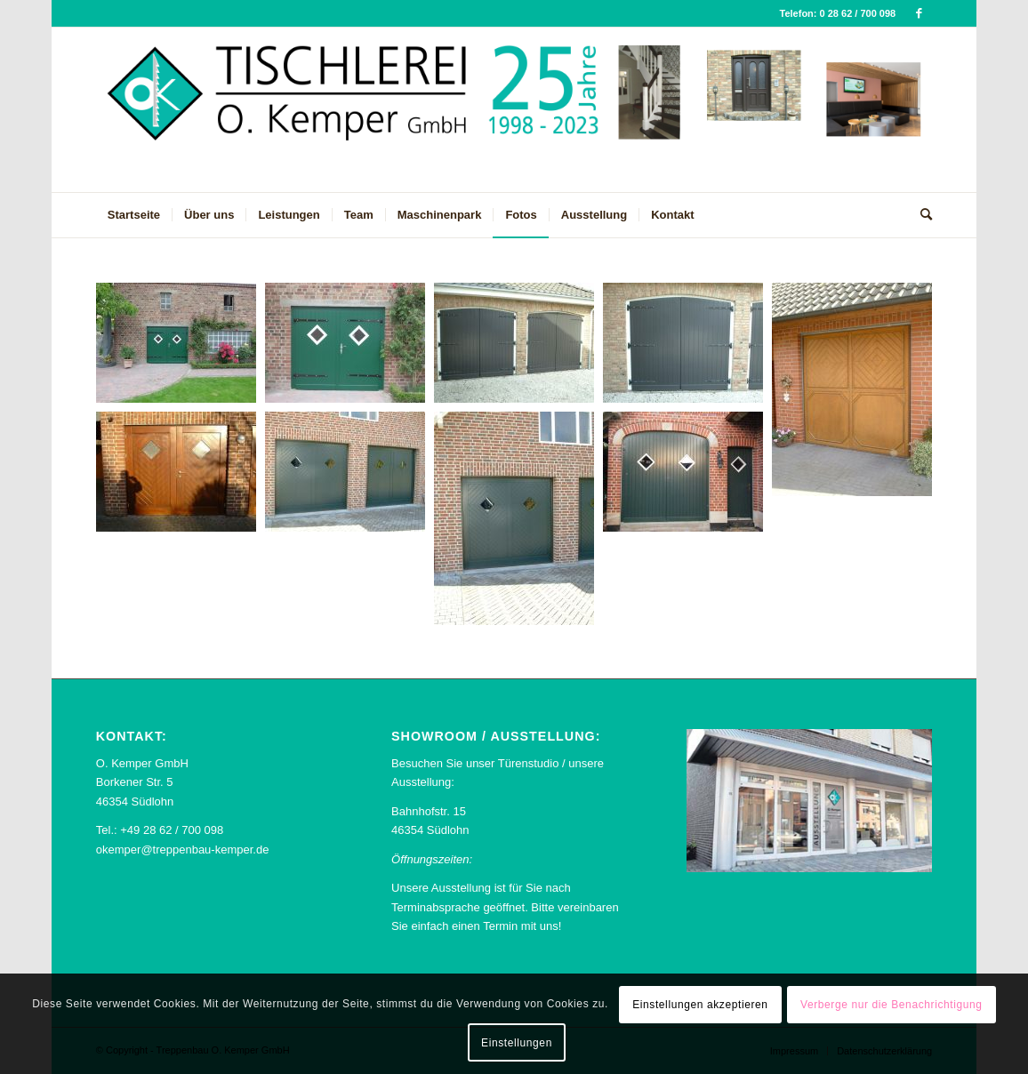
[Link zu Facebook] (918, 13)
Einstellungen (516, 1043)
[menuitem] (134, 215)
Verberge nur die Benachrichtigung (891, 1004)
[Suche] (920, 215)
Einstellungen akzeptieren (699, 1004)
